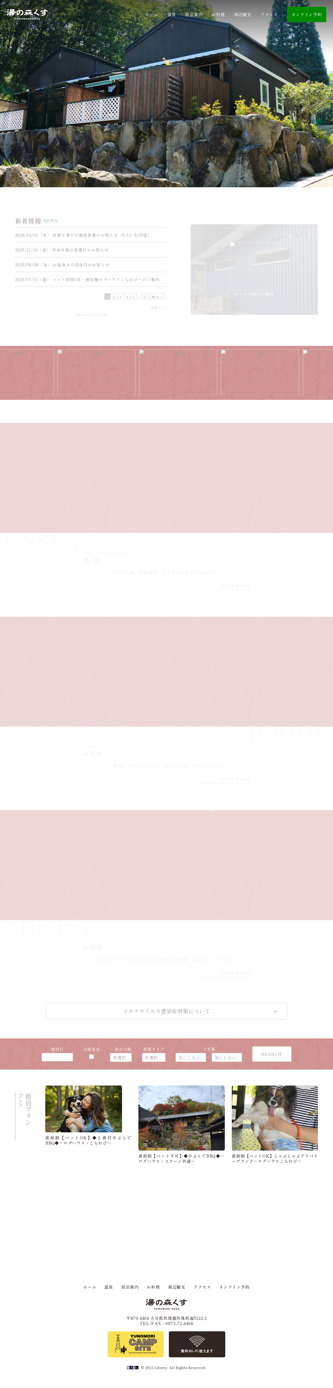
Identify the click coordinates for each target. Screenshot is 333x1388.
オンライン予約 (234, 1287)
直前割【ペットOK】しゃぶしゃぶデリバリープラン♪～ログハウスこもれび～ (275, 1158)
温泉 (172, 14)
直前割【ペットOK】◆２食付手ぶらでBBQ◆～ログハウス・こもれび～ (88, 1140)
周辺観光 (243, 14)
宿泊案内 (194, 14)
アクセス (269, 14)
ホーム (151, 14)
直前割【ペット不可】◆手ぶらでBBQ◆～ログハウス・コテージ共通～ (181, 1158)
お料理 (218, 14)
